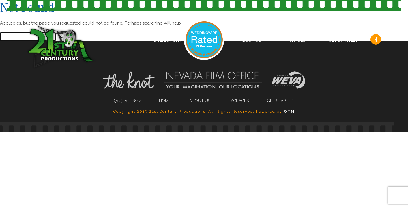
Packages (294, 40)
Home (165, 101)
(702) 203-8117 (168, 40)
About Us (250, 40)
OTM (289, 111)
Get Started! (342, 40)
